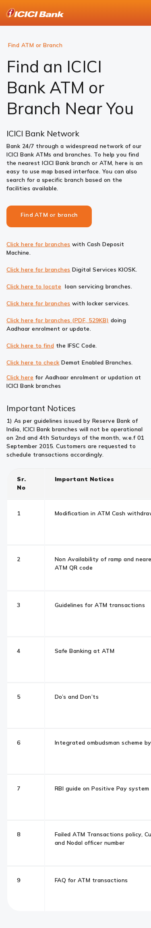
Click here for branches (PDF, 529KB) (57, 320)
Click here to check (33, 362)
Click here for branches (38, 244)
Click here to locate (33, 286)
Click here (19, 377)
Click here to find (30, 345)
